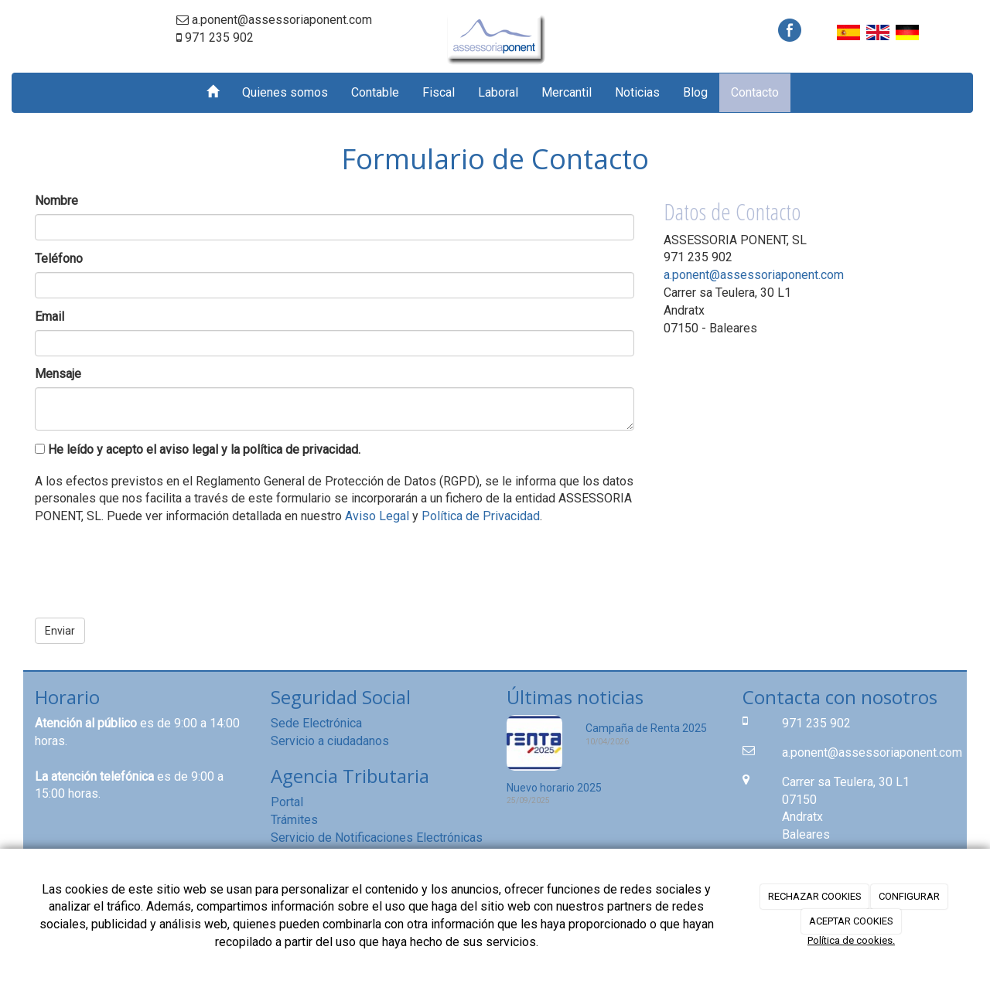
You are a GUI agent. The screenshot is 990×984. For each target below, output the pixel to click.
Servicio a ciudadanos (330, 741)
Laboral (498, 92)
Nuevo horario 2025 (554, 787)
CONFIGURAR (909, 896)
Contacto (755, 92)
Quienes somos (285, 92)
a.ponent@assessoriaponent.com (754, 274)
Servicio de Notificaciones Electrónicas (377, 837)
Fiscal (438, 92)
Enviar (60, 631)
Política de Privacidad (481, 516)
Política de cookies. (851, 940)
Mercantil (566, 92)
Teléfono (59, 258)
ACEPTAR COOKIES (851, 921)
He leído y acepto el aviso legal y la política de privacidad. (197, 449)
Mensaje (58, 373)
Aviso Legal (377, 516)
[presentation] (152, 566)
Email (49, 316)
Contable (375, 92)
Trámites (294, 819)
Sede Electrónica (316, 723)
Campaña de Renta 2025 (646, 728)
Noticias (637, 92)
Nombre (56, 200)
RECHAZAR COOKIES (815, 896)
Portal (287, 802)
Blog (695, 92)
